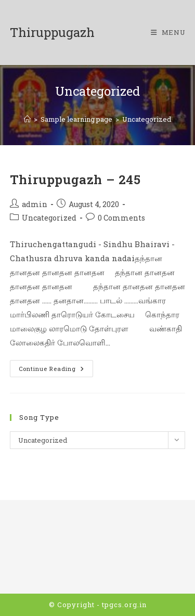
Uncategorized (146, 119)
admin (34, 204)
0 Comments (121, 218)
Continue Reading (56, 370)
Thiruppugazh (52, 32)
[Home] (27, 119)
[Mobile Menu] (168, 32)
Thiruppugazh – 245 (75, 179)
